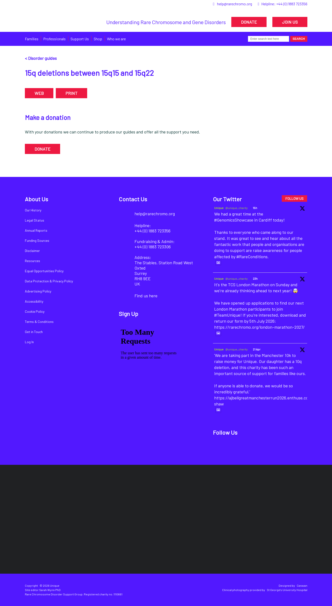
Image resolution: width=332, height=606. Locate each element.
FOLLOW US (294, 198)
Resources (32, 261)
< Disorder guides (41, 58)
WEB (39, 93)
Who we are (116, 38)
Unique (219, 207)
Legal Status (34, 220)
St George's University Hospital (287, 590)
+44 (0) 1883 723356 (291, 3)
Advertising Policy (38, 291)
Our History (33, 210)
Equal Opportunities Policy (44, 271)
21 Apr (257, 349)
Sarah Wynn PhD (50, 590)
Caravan (302, 585)
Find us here (145, 295)
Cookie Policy (34, 311)
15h (255, 207)
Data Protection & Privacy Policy (49, 281)
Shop (98, 38)
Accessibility (34, 301)
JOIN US (290, 22)
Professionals (54, 38)
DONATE (249, 22)
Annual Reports (36, 230)
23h (255, 278)
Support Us (80, 38)
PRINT (71, 93)
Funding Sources (37, 240)
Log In (29, 342)
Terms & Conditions (39, 322)
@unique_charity (236, 207)
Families (31, 38)
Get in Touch (34, 332)
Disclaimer (32, 251)
